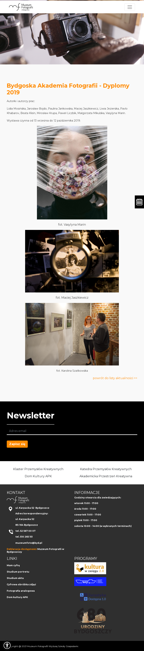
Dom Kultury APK (38, 476)
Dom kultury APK (17, 597)
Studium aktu (15, 578)
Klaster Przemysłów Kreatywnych (38, 469)
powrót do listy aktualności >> (115, 378)
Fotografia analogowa (21, 590)
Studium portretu (18, 571)
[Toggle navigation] (129, 7)
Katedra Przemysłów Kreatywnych (106, 469)
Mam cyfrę (13, 565)
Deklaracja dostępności (22, 549)
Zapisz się (17, 444)
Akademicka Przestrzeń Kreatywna (106, 476)
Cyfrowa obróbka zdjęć (21, 584)
